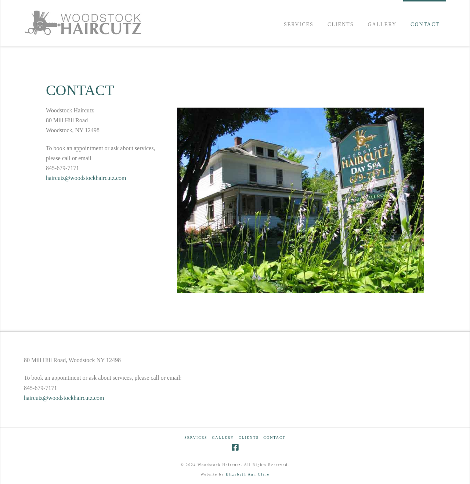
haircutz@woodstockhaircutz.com (86, 178)
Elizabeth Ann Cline (248, 474)
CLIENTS (249, 438)
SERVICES (195, 438)
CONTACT (274, 438)
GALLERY (223, 438)
